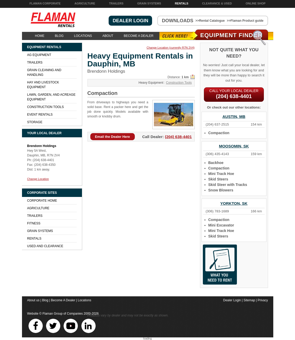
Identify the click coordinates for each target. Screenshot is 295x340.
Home (39, 36)
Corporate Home (42, 200)
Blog (59, 36)
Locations (83, 36)
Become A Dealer (138, 36)
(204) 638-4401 (178, 136)
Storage (34, 122)
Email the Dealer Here (112, 137)
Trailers (116, 3)
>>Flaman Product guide (245, 20)
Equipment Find (231, 35)
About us (33, 300)
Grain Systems (149, 3)
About (107, 36)
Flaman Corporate (45, 3)
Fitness (34, 223)
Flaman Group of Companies (62, 313)
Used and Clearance (45, 246)
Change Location (38, 178)
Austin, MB (234, 116)
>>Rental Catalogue (210, 20)
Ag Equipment (39, 55)
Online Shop (256, 3)
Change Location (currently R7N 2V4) (170, 47)
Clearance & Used (217, 3)
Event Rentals (40, 114)
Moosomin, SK (234, 146)
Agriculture (84, 3)
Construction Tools (179, 82)
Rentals (181, 3)
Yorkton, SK (234, 203)
